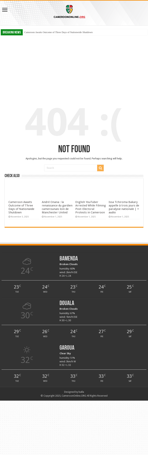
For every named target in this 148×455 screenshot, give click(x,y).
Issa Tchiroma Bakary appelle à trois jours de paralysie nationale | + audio (124, 207)
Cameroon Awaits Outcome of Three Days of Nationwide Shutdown (58, 32)
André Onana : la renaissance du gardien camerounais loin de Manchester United (57, 207)
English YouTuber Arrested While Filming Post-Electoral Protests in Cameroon (90, 207)
